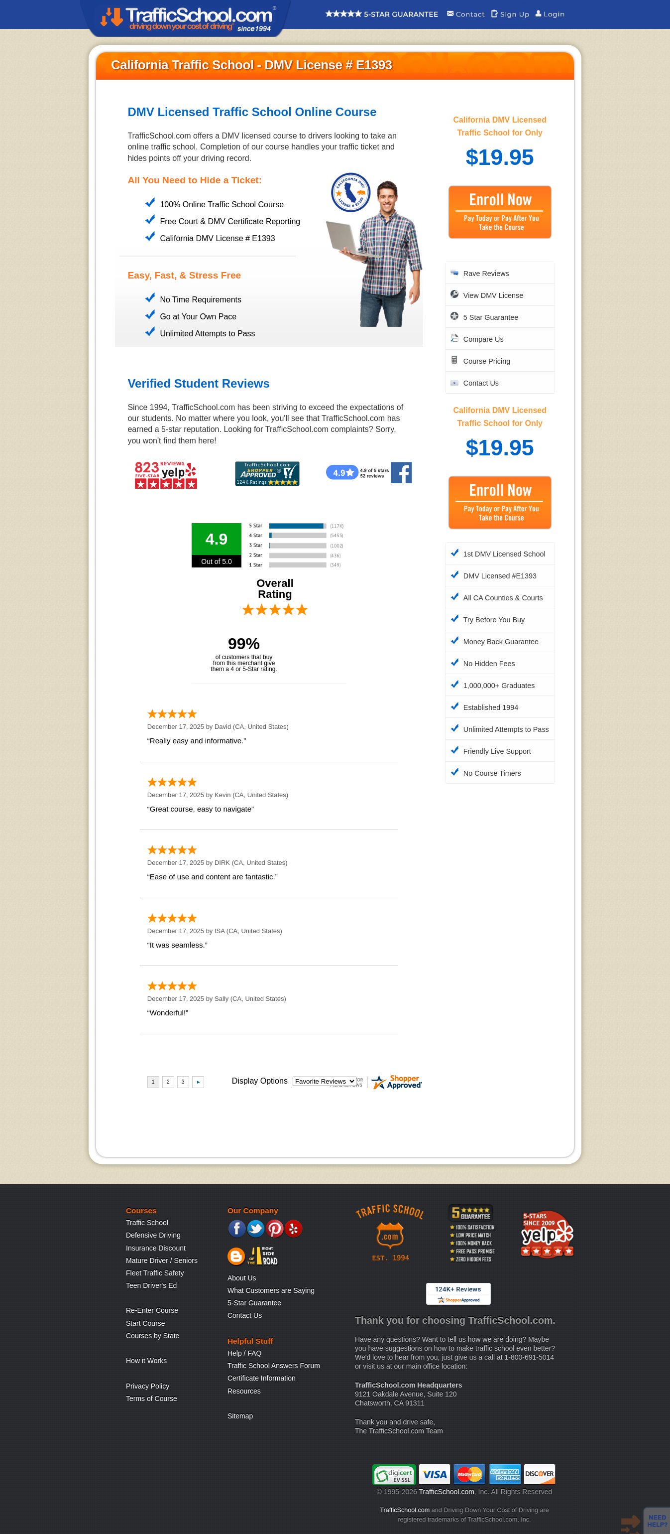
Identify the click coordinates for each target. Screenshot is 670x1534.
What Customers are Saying (271, 1290)
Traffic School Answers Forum (273, 1366)
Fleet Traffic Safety (155, 1273)
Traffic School (147, 1223)
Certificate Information (261, 1378)
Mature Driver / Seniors (162, 1260)
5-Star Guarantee (254, 1303)
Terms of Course (151, 1398)
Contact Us (244, 1315)
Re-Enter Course (152, 1310)
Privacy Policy (147, 1386)
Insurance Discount (156, 1248)
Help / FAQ (244, 1353)
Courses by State (152, 1336)
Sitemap (240, 1416)
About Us (241, 1278)
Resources (244, 1391)
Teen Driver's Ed (151, 1285)
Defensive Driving (153, 1235)
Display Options (260, 1081)
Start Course (145, 1323)
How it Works (146, 1361)
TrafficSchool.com (446, 1492)
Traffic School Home (185, 18)
